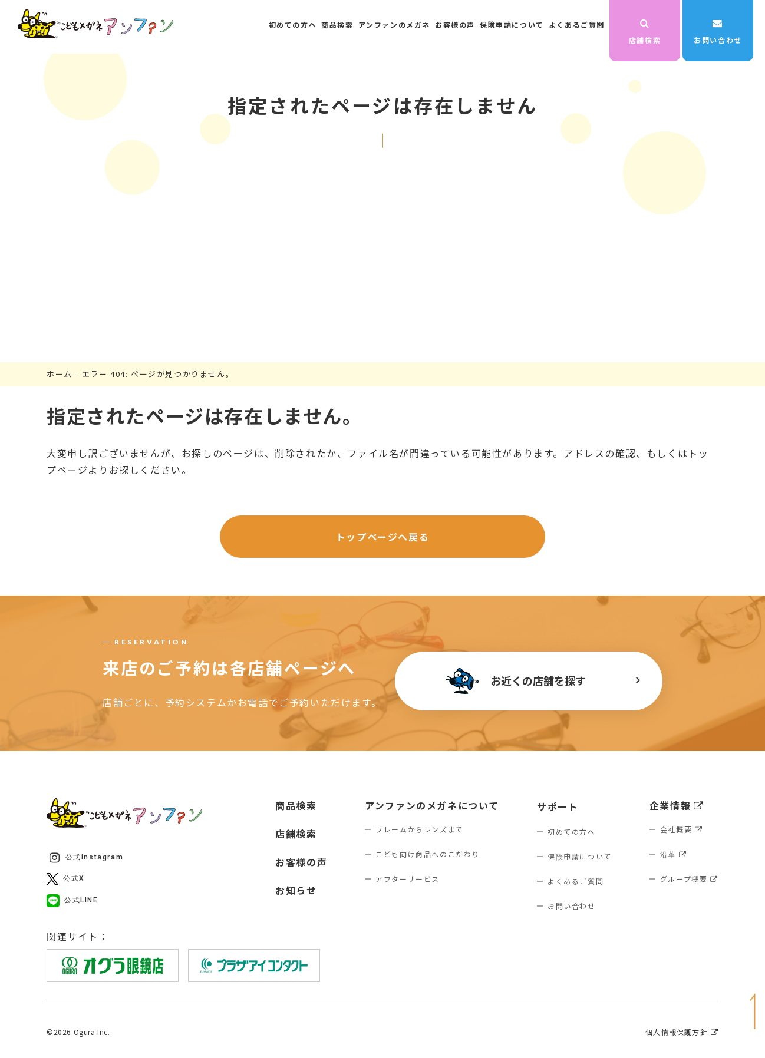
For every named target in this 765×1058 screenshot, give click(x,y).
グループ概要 (689, 879)
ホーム (59, 373)
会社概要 (681, 829)
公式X (66, 879)
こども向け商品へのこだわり (427, 854)
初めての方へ (293, 24)
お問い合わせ (718, 31)
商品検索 (337, 24)
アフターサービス (407, 879)
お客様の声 (455, 24)
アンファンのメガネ (394, 24)
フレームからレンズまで (419, 829)
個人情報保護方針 (681, 1032)
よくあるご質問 (577, 24)
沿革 (673, 854)
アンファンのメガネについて (432, 805)
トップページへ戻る (382, 537)
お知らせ (295, 890)
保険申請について (512, 24)
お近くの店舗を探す (516, 681)
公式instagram (86, 858)
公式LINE (72, 900)
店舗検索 (645, 31)
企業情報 (676, 805)
